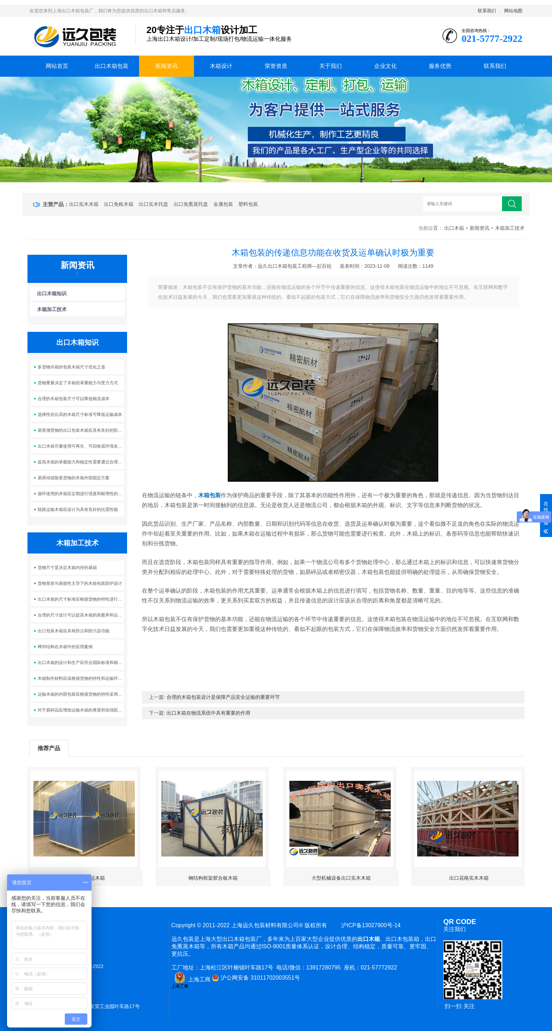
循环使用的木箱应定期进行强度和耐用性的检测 (81, 493)
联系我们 (487, 10)
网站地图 (513, 10)
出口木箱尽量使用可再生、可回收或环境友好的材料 (81, 446)
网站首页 (57, 66)
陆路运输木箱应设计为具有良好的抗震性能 (78, 509)
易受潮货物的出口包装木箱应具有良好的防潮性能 (81, 430)
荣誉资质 (276, 66)
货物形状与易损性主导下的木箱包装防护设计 (80, 583)
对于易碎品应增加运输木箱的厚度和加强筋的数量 (81, 710)
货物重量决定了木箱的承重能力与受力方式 (78, 382)
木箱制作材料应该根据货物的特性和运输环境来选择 (81, 678)
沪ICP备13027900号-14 (369, 925)
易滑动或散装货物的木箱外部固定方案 (73, 477)
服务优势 (440, 66)
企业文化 (385, 66)
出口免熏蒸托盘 (191, 204)
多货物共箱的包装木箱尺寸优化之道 (71, 367)
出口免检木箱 (118, 204)
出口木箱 (454, 228)
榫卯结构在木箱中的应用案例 (65, 646)
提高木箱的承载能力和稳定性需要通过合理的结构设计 (81, 462)
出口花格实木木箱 (469, 878)
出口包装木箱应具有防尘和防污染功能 (73, 630)
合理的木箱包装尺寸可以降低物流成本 (73, 398)
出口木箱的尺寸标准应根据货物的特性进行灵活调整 (81, 599)
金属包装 (223, 204)
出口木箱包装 (111, 66)
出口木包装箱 (402, 939)
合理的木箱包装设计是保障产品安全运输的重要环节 (223, 697)
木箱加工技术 (510, 228)
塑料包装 (248, 204)
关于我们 (330, 66)
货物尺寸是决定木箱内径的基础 (67, 567)
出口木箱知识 (52, 293)
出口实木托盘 (153, 204)
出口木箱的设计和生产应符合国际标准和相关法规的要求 (81, 662)
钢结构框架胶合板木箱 (213, 878)
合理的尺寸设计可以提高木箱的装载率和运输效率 (81, 615)
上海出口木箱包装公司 (77, 36)
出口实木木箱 (84, 204)
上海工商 (191, 979)
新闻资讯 (166, 66)
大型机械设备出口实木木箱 (341, 878)
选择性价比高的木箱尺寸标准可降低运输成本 (80, 414)
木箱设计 (221, 66)
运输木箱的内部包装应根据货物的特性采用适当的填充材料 (81, 694)
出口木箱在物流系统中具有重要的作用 (208, 713)
